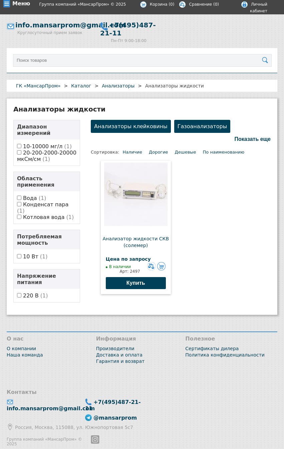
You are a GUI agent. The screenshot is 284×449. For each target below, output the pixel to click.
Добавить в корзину (161, 266)
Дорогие (158, 152)
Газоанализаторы (202, 126)
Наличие (132, 152)
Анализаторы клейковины (131, 126)
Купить (135, 283)
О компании (21, 348)
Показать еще (253, 139)
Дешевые (185, 152)
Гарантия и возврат (120, 361)
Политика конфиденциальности (225, 355)
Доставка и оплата (119, 355)
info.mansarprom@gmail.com (70, 25)
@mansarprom (115, 418)
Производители (115, 348)
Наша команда (25, 355)
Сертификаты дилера (212, 348)
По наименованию (224, 152)
